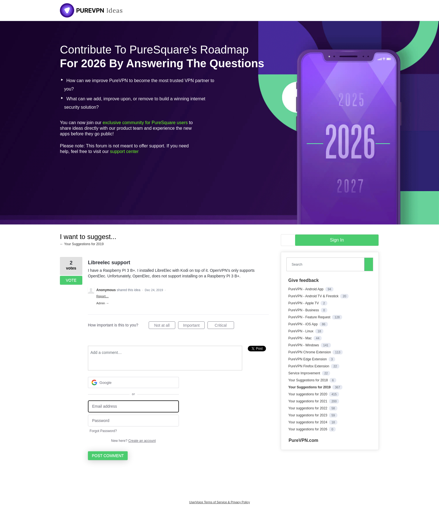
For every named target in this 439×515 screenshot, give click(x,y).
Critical (224, 326)
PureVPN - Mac (300, 338)
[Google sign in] (133, 382)
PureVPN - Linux (301, 331)
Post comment (108, 455)
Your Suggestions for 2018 (308, 380)
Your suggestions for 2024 (308, 422)
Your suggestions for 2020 (308, 394)
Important (194, 326)
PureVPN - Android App (306, 289)
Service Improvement (304, 373)
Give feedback (303, 280)
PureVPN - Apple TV (304, 303)
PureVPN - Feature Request (309, 317)
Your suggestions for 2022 (308, 408)
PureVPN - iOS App (303, 324)
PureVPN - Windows (304, 345)
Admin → (102, 303)
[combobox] (327, 264)
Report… (102, 296)
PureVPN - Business (304, 310)
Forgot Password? (103, 431)
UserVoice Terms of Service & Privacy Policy (219, 502)
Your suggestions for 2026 (308, 429)
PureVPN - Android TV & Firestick (314, 296)
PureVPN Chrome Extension (310, 352)
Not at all (164, 326)
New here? (133, 441)
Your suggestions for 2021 (308, 401)
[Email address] (133, 406)
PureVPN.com (303, 440)
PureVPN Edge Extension (308, 359)
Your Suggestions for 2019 (309, 387)
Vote (71, 280)
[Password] (133, 421)
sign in (337, 240)
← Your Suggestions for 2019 (82, 244)
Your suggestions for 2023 (308, 415)
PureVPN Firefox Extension (309, 366)
